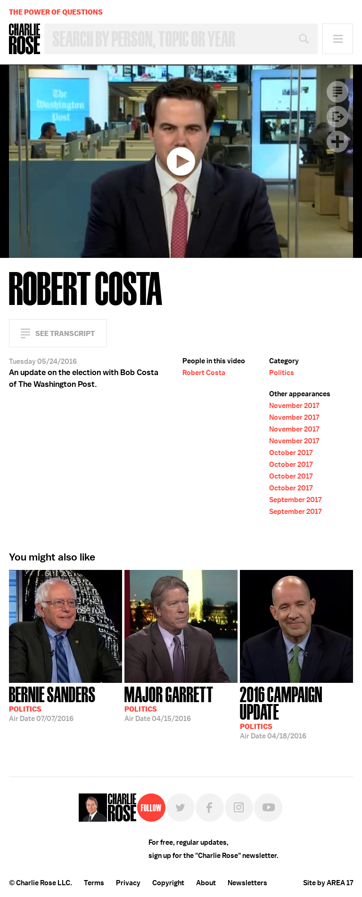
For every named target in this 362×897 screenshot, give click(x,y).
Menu (337, 39)
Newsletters (247, 883)
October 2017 (291, 452)
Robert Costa (203, 372)
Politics (281, 372)
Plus (337, 141)
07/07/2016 (52, 703)
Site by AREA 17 (328, 883)
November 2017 (294, 405)
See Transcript (65, 333)
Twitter (180, 807)
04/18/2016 (296, 712)
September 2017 (295, 500)
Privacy (128, 883)
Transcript (337, 92)
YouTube (268, 807)
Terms (94, 883)
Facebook (210, 807)
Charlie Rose (24, 39)
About (206, 883)
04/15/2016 (169, 703)
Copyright (168, 883)
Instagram (239, 807)
